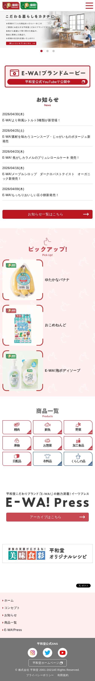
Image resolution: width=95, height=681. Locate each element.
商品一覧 (10, 622)
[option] (47, 29)
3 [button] (53, 51)
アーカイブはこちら (45, 521)
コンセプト (12, 607)
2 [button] (47, 51)
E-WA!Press (13, 630)
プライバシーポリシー (40, 675)
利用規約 (63, 675)
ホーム (9, 600)
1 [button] (41, 51)
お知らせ (10, 615)
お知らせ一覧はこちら (45, 214)
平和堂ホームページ (46, 662)
